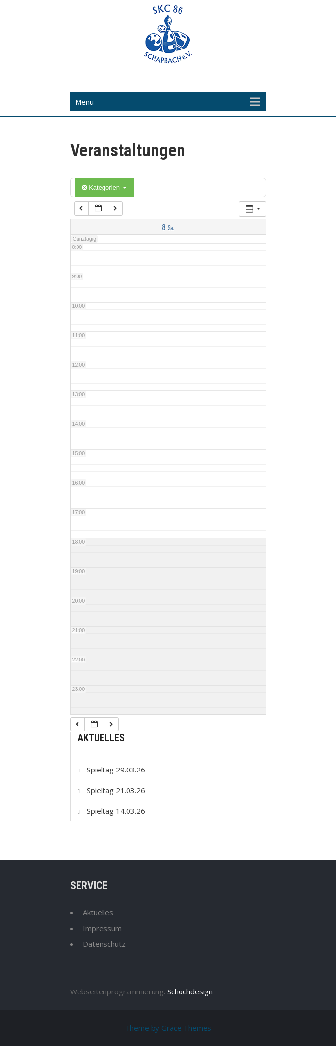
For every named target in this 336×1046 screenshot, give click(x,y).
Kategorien (104, 187)
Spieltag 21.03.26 (116, 790)
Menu (84, 102)
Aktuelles (98, 912)
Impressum (102, 928)
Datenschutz (104, 944)
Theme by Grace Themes (168, 1028)
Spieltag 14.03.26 (116, 811)
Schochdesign (190, 991)
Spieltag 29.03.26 (116, 769)
